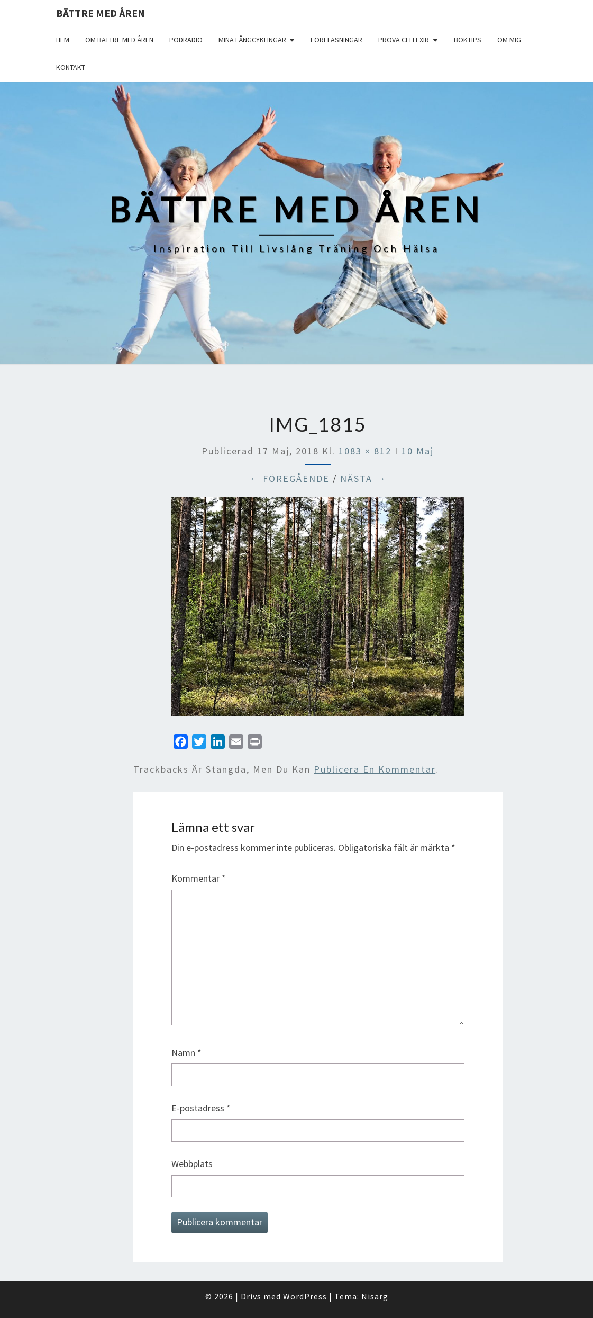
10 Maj (418, 451)
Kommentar (198, 878)
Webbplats (192, 1164)
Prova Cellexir (403, 39)
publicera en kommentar (374, 769)
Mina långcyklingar (252, 39)
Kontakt (70, 67)
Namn (186, 1052)
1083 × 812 (365, 451)
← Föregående (289, 478)
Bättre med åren (100, 13)
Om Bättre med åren (119, 39)
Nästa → (363, 478)
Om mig (509, 39)
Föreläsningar (336, 39)
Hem (62, 39)
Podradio (186, 39)
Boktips (467, 39)
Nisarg (374, 1296)
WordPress (305, 1296)
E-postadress (201, 1108)
